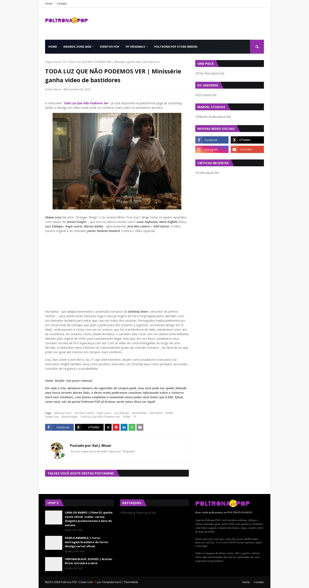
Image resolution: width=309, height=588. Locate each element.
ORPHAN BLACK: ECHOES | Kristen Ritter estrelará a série (88, 561)
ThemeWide (131, 582)
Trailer (126, 416)
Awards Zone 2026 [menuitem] (77, 46)
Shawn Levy (52, 416)
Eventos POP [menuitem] (109, 46)
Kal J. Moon (54, 89)
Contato (62, 3)
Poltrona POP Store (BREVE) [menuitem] (175, 46)
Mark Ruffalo (139, 413)
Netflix (169, 413)
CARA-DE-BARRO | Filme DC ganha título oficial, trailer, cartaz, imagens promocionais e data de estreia (88, 519)
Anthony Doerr (63, 413)
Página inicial (53, 62)
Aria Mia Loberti (84, 413)
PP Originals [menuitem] (135, 46)
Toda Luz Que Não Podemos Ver (86, 103)
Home (49, 3)
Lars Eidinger (121, 413)
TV (64, 62)
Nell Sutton (156, 413)
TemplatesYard (111, 582)
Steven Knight (69, 416)
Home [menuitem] (52, 46)
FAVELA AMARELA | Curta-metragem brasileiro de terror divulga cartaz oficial (86, 542)
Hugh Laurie (104, 413)
